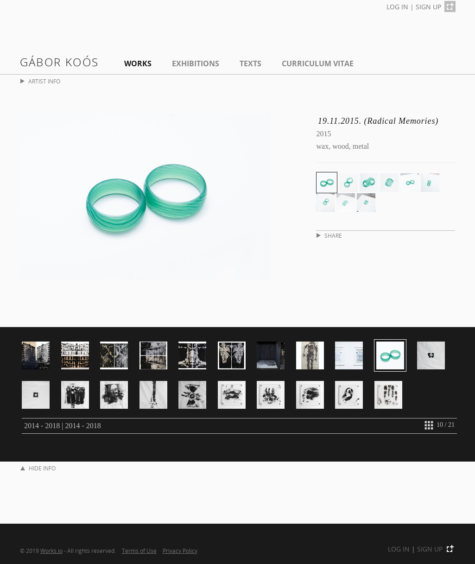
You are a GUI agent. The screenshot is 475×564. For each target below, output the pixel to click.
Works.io (51, 550)
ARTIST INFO (40, 81)
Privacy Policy (180, 550)
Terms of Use (139, 550)
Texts (250, 63)
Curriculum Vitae (318, 63)
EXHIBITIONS (195, 63)
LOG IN (397, 6)
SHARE (329, 236)
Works (138, 63)
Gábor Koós (59, 62)
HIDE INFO (38, 468)
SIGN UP (428, 6)
